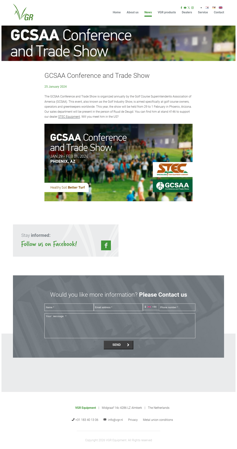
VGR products (167, 12)
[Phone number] (177, 307)
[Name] (69, 307)
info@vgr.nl (115, 420)
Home (117, 12)
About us (132, 12)
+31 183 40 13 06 (86, 420)
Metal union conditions (158, 420)
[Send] (118, 345)
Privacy (133, 420)
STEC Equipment (69, 116)
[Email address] (118, 307)
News (148, 12)
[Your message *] (119, 325)
